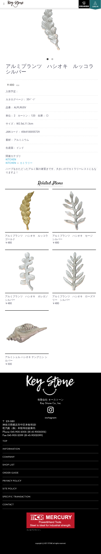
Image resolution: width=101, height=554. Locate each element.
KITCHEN (11, 159)
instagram (50, 413)
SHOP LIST (8, 465)
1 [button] (48, 59)
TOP (5, 441)
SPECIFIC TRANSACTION (16, 497)
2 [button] (53, 59)
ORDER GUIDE (10, 473)
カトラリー (26, 162)
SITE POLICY (10, 489)
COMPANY (8, 457)
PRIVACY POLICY (12, 481)
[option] (50, 26)
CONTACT (8, 505)
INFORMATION (11, 449)
